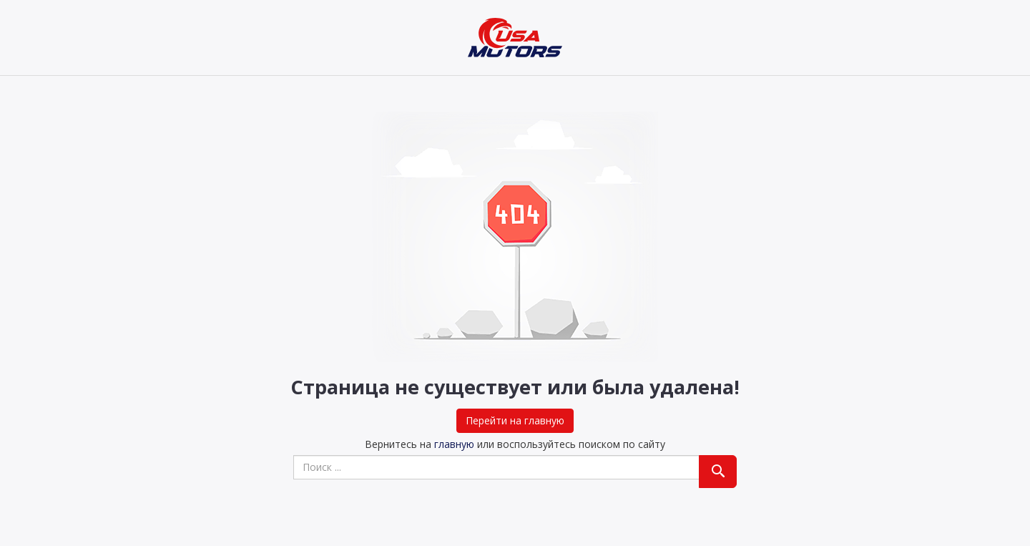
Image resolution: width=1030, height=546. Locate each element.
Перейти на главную (515, 420)
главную (454, 444)
